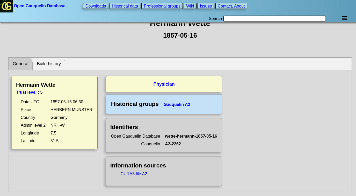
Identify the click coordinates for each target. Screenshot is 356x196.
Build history (49, 63)
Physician (164, 84)
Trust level (26, 92)
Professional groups (162, 6)
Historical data (125, 6)
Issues (206, 6)
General (20, 63)
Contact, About (231, 6)
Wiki (190, 6)
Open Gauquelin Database (33, 6)
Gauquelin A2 (177, 104)
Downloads (95, 6)
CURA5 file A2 (134, 174)
